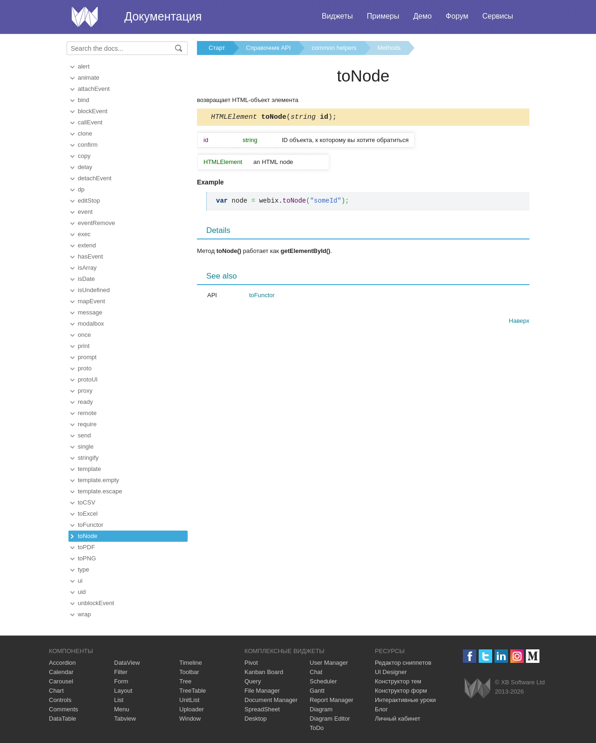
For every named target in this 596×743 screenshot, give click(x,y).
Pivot (251, 662)
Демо (422, 16)
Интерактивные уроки (405, 699)
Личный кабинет (397, 718)
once (84, 334)
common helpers (334, 47)
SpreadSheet (262, 709)
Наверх (519, 322)
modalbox (91, 323)
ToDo (317, 727)
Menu (121, 709)
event (85, 211)
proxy (85, 390)
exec (84, 234)
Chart (56, 690)
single (86, 446)
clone (85, 133)
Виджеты (337, 16)
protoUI (88, 379)
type (83, 569)
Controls (60, 699)
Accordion (62, 662)
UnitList (189, 699)
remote (87, 412)
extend (87, 245)
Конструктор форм (401, 690)
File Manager (262, 690)
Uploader (191, 709)
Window (190, 718)
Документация (163, 16)
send (84, 435)
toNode (87, 535)
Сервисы (497, 16)
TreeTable (192, 690)
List (118, 699)
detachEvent (94, 178)
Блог (381, 709)
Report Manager (331, 699)
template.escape (100, 491)
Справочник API (268, 47)
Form (121, 681)
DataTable (62, 718)
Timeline (190, 662)
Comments (63, 709)
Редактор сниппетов (403, 662)
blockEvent (93, 111)
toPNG (87, 558)
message (90, 312)
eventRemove (96, 222)
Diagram (321, 709)
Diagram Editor (330, 718)
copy (84, 155)
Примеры (383, 16)
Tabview (125, 718)
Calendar (61, 671)
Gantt (317, 690)
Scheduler (323, 681)
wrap (84, 614)
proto (85, 368)
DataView (127, 662)
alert (83, 66)
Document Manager (271, 699)
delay (85, 167)
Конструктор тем (398, 681)
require (87, 424)
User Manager (329, 662)
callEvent (90, 122)
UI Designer (391, 671)
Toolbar (189, 671)
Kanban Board (263, 671)
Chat (316, 671)
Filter (121, 671)
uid (82, 591)
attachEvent (94, 88)
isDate (86, 278)
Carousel (61, 681)
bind (83, 99)
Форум (457, 16)
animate (88, 77)
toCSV (86, 502)
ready (85, 401)
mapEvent (91, 301)
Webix (477, 688)
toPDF (86, 547)
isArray (87, 267)
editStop (89, 200)
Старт (217, 47)
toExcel (88, 513)
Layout (123, 690)
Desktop (255, 718)
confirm (88, 144)
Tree (185, 681)
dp (81, 189)
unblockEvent (96, 603)
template (89, 468)
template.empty (98, 480)
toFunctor (90, 524)
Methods (389, 47)
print (83, 345)
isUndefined (94, 289)
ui (80, 580)
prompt (87, 357)
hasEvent (90, 256)
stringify (88, 457)
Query (252, 681)
